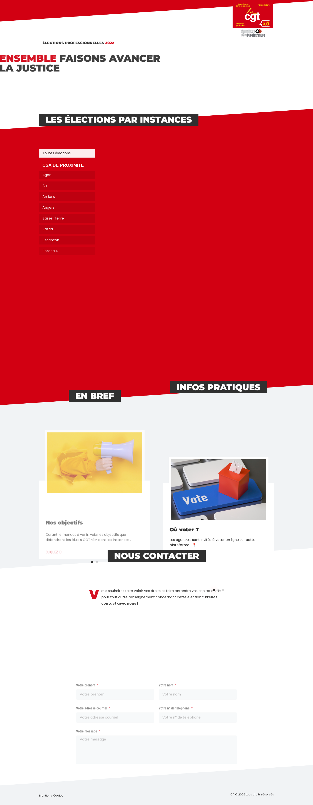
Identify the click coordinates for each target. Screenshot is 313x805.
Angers (48, 207)
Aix (44, 185)
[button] (214, 628)
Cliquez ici (178, 595)
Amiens (48, 196)
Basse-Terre (53, 218)
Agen (46, 174)
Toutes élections (56, 153)
